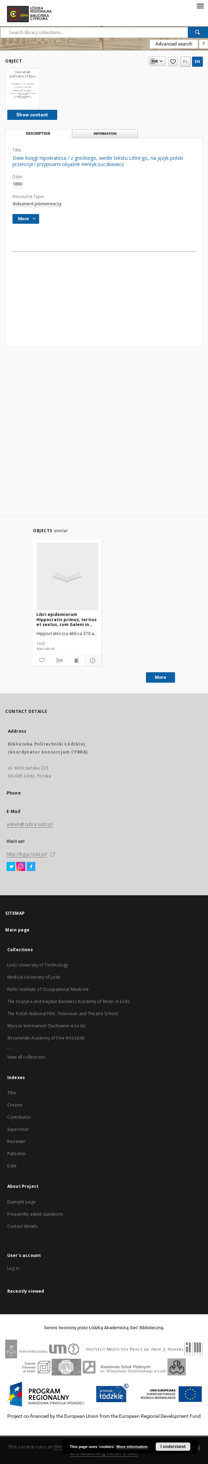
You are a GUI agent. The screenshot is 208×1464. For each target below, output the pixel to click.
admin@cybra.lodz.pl (30, 824)
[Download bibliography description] (58, 660)
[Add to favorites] (41, 660)
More (160, 677)
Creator (15, 1105)
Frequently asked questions (35, 1214)
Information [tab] (105, 133)
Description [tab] (38, 133)
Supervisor (18, 1129)
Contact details (22, 1226)
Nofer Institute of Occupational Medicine (48, 989)
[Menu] (200, 5)
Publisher (16, 1154)
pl (185, 61)
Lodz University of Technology (37, 965)
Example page (21, 1202)
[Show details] (92, 660)
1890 (17, 184)
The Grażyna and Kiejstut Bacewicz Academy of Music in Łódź (68, 1001)
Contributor (19, 1117)
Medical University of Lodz (33, 977)
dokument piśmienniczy (36, 204)
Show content (32, 114)
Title (11, 1093)
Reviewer (16, 1141)
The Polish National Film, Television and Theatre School (62, 1014)
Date (12, 1166)
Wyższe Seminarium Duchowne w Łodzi (46, 1026)
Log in (13, 1268)
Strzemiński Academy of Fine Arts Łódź (46, 1038)
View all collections (26, 1057)
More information (132, 1447)
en (197, 61)
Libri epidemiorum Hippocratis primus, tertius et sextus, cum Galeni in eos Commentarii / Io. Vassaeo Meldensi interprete (66, 619)
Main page (17, 930)
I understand (173, 1446)
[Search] (198, 32)
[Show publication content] (75, 660)
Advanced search (173, 44)
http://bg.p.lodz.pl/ (27, 854)
